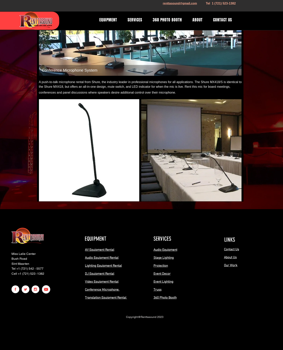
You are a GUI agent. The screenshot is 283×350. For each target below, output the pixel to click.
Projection (160, 266)
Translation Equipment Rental (106, 298)
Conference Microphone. (102, 290)
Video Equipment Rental (101, 282)
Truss (157, 290)
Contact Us (231, 250)
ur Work (231, 266)
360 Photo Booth (165, 298)
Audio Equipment (165, 250)
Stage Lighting (163, 258)
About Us (230, 258)
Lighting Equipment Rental (103, 266)
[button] (89, 150)
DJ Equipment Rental (99, 274)
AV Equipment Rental (99, 250)
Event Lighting (163, 282)
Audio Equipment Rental (101, 258)
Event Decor (162, 274)
